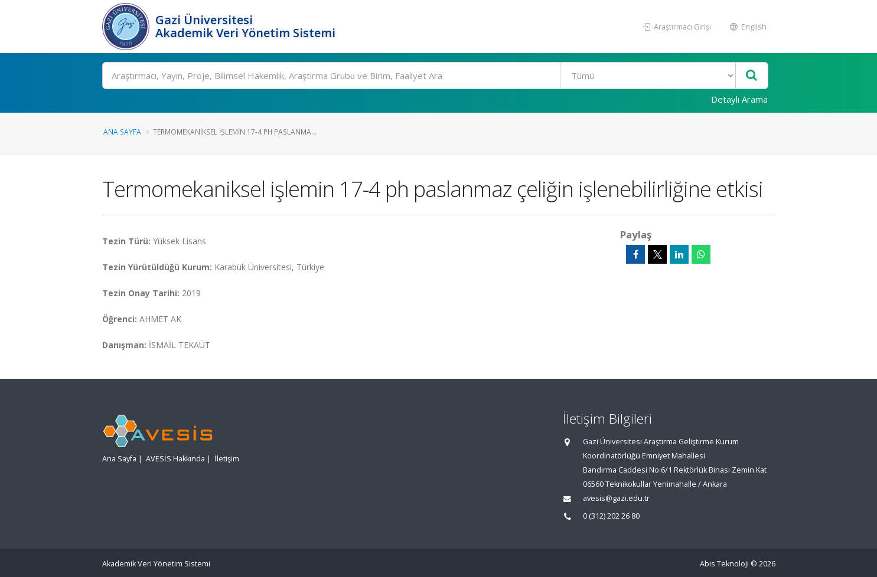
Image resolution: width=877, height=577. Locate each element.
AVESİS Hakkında (175, 459)
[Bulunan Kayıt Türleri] (647, 75)
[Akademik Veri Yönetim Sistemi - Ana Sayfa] (127, 26)
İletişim (226, 459)
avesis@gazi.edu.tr (616, 498)
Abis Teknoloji (724, 564)
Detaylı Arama (739, 99)
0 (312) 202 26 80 (611, 516)
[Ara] (435, 75)
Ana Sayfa (122, 131)
